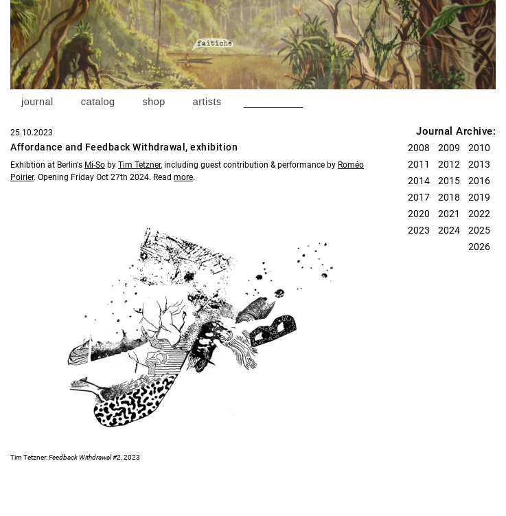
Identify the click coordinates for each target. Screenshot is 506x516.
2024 (449, 230)
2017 (419, 197)
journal (37, 101)
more (183, 177)
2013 (479, 164)
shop (154, 101)
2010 (479, 147)
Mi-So (94, 165)
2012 (449, 164)
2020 (419, 213)
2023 (419, 230)
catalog (98, 101)
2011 (419, 164)
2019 (479, 197)
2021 (449, 213)
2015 (449, 180)
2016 (479, 180)
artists (207, 101)
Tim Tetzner (139, 165)
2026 (479, 246)
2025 (479, 230)
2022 (479, 213)
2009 (449, 147)
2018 (449, 197)
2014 (419, 180)
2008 (419, 147)
